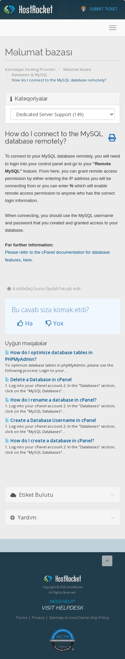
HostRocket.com (62, 580)
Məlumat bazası (77, 69)
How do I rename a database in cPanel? (51, 400)
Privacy (38, 617)
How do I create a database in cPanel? (49, 441)
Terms (21, 617)
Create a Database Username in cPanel (50, 420)
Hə (25, 323)
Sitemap (56, 617)
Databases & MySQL (29, 74)
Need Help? (62, 605)
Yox (54, 323)
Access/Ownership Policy (87, 617)
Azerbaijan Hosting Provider (30, 69)
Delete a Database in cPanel (38, 380)
